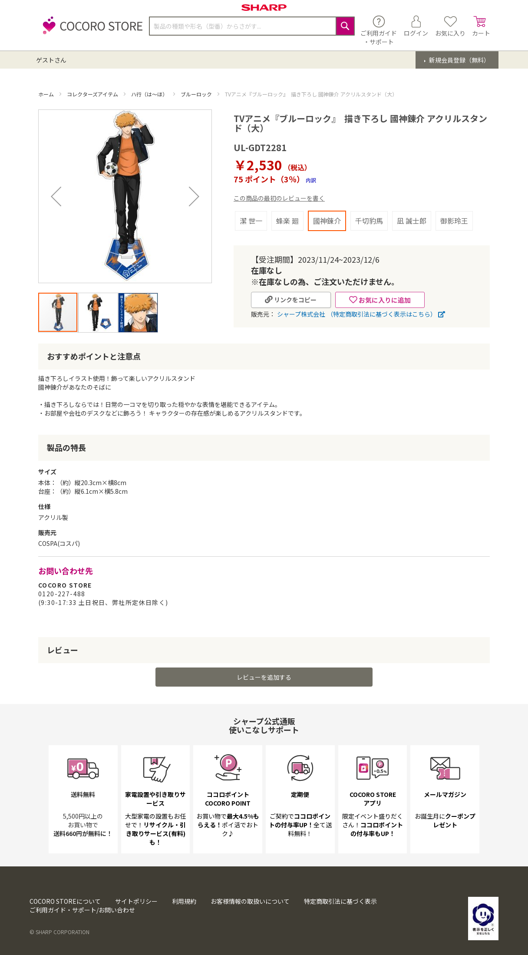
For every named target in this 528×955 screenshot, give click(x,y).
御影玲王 (454, 220)
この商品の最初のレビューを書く (279, 198)
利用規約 (184, 901)
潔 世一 (251, 220)
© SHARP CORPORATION (59, 931)
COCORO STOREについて (65, 901)
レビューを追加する (264, 677)
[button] (56, 196)
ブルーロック (197, 94)
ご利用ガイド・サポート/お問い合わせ (82, 909)
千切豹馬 (369, 220)
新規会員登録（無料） (459, 60)
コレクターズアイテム (93, 94)
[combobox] (252, 26)
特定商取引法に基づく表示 (340, 901)
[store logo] (90, 30)
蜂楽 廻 (287, 220)
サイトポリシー (136, 901)
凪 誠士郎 (411, 220)
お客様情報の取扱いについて (250, 901)
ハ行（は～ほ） (150, 94)
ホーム (46, 94)
